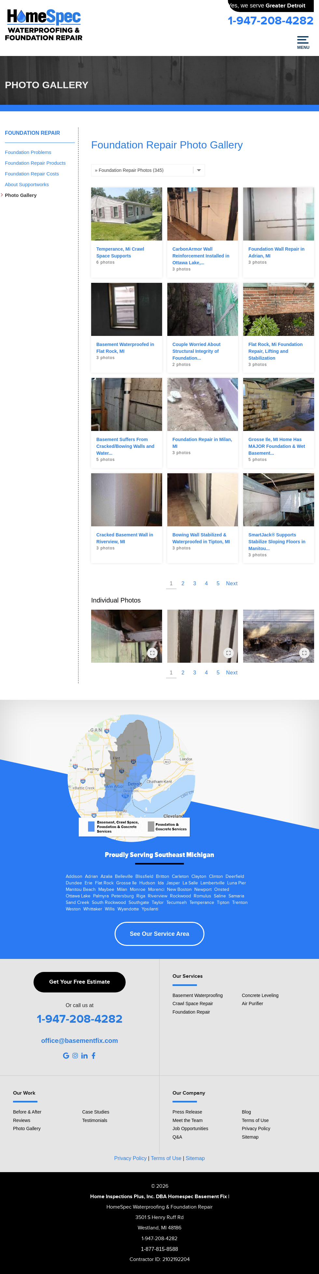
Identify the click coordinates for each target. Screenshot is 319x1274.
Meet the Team (187, 1120)
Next (232, 583)
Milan (122, 889)
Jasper (173, 883)
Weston (73, 909)
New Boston (179, 889)
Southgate (139, 902)
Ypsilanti (150, 909)
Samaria (236, 896)
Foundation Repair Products (35, 163)
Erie (88, 883)
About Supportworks (27, 184)
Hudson (147, 883)
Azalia (106, 876)
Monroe (138, 889)
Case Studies (95, 1112)
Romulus (202, 896)
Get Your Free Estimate (79, 982)
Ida (161, 883)
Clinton (216, 876)
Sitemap (250, 1137)
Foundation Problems (28, 152)
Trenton (240, 902)
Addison (74, 876)
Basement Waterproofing (198, 995)
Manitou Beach (81, 889)
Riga (140, 896)
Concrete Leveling (260, 995)
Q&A (177, 1137)
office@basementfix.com (79, 1040)
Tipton (223, 902)
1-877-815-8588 (159, 1249)
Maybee (106, 889)
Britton (162, 876)
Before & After (27, 1112)
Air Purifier (252, 1003)
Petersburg (122, 896)
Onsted (221, 889)
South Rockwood (109, 902)
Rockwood (180, 896)
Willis (110, 909)
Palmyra (101, 896)
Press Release (187, 1112)
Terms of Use (255, 1120)
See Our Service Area (159, 934)
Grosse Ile (126, 883)
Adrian (91, 876)
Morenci (156, 889)
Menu (303, 43)
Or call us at (79, 1005)
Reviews (21, 1120)
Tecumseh (176, 902)
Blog (246, 1112)
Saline (220, 896)
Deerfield (235, 876)
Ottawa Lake (78, 896)
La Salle (190, 883)
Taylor (158, 902)
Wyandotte (128, 909)
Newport (203, 889)
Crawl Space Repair (193, 1003)
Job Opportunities (190, 1128)
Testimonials (94, 1120)
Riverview (157, 896)
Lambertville (213, 883)
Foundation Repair (32, 133)
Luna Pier (236, 883)
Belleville (124, 876)
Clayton (198, 876)
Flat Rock (104, 883)
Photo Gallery (21, 195)
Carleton (180, 876)
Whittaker (92, 909)
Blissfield (144, 876)
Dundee (74, 883)
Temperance (201, 902)
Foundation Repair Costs (32, 173)
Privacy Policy (256, 1128)
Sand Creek (77, 902)
